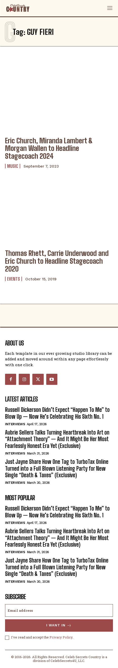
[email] (59, 610)
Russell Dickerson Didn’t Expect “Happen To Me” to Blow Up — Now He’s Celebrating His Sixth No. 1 (57, 413)
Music (12, 166)
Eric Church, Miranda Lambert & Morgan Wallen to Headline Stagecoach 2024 (49, 148)
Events (13, 279)
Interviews (15, 424)
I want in (59, 625)
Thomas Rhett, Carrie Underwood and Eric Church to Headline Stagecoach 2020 (57, 261)
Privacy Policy (61, 637)
